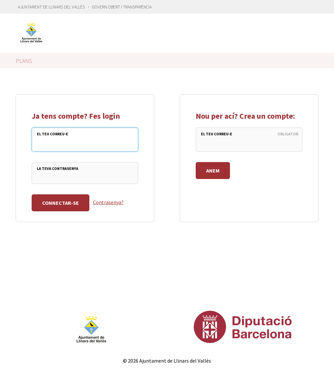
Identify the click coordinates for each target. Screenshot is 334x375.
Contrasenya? (108, 202)
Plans (24, 61)
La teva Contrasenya (57, 168)
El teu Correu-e (52, 133)
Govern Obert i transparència (122, 7)
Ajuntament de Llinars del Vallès (51, 7)
